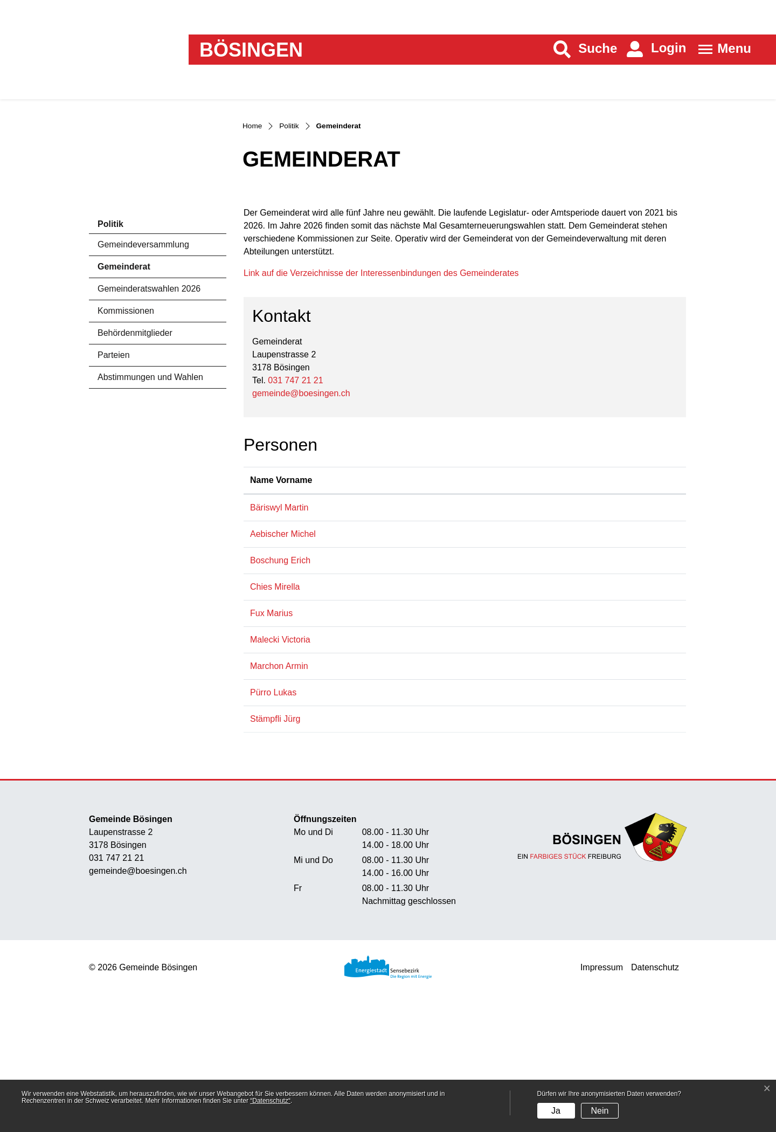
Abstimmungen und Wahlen (150, 485)
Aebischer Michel (283, 655)
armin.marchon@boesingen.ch (614, 787)
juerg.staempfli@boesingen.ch (613, 840)
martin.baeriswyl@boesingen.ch (616, 628)
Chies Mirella (275, 708)
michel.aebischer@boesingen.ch (617, 655)
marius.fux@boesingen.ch (605, 734)
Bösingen (251, 50)
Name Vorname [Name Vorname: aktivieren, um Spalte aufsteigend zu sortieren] (268, 595)
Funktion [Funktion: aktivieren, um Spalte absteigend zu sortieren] (351, 601)
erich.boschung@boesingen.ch (614, 681)
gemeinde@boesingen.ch (301, 501)
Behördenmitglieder (135, 441)
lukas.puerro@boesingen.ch (608, 813)
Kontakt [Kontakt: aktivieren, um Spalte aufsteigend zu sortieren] (571, 601)
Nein (599, 1110)
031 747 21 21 (295, 488)
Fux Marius (271, 734)
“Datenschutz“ (270, 1101)
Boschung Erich (280, 681)
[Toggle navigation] (721, 49)
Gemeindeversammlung (143, 352)
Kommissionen (126, 419)
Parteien (114, 463)
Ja (555, 1110)
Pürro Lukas (273, 813)
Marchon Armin (279, 787)
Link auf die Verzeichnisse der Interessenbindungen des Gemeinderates (387, 381)
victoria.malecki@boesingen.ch (614, 760)
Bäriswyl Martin (279, 628)
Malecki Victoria (280, 760)
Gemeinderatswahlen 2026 (149, 397)
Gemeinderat (127, 378)
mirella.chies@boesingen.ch (609, 708)
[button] (585, 49)
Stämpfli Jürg (275, 840)
